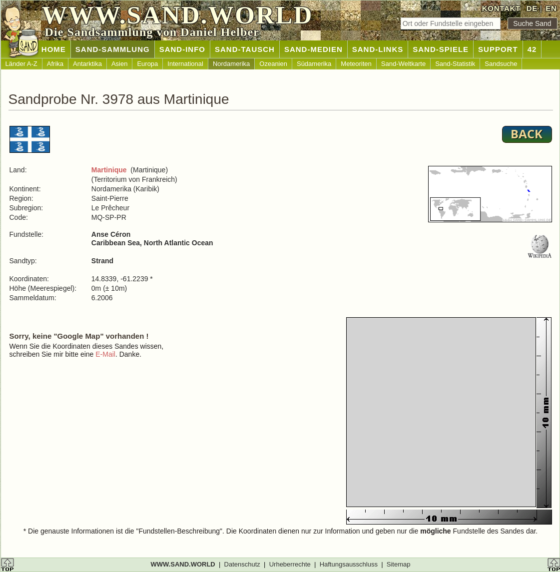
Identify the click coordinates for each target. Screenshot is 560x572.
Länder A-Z (21, 63)
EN (551, 8)
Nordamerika (231, 63)
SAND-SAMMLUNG (112, 49)
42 (532, 49)
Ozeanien (273, 63)
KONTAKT (501, 8)
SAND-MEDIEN (313, 49)
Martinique (109, 170)
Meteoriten (356, 63)
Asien (119, 63)
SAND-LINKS (378, 49)
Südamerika (314, 63)
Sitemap (399, 564)
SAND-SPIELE (441, 49)
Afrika (55, 63)
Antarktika (87, 63)
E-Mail (105, 354)
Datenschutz (242, 564)
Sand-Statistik (455, 63)
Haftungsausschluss (349, 564)
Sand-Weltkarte (403, 63)
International (185, 63)
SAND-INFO (182, 49)
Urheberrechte (290, 564)
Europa (147, 63)
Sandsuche (501, 63)
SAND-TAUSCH (245, 49)
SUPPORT (498, 49)
